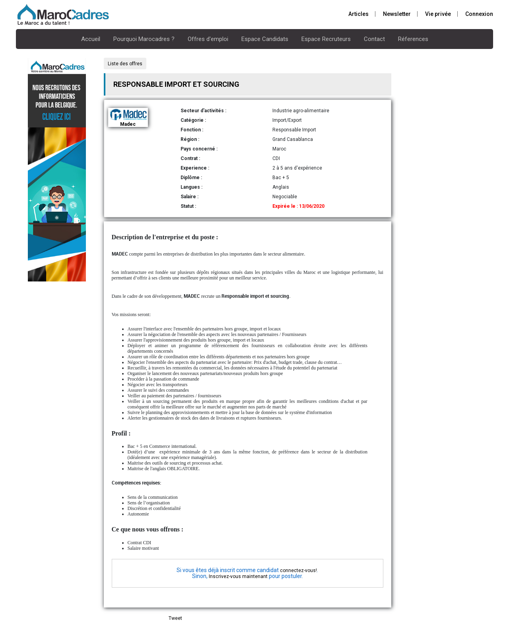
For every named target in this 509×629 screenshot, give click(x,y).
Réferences (413, 39)
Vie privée (438, 14)
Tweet (175, 618)
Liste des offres (125, 63)
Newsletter (397, 14)
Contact (374, 39)
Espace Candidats (264, 39)
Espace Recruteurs (326, 39)
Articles (358, 14)
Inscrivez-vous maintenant (238, 576)
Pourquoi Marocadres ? (144, 39)
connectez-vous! (298, 570)
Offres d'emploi (208, 39)
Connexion (479, 14)
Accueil (90, 39)
